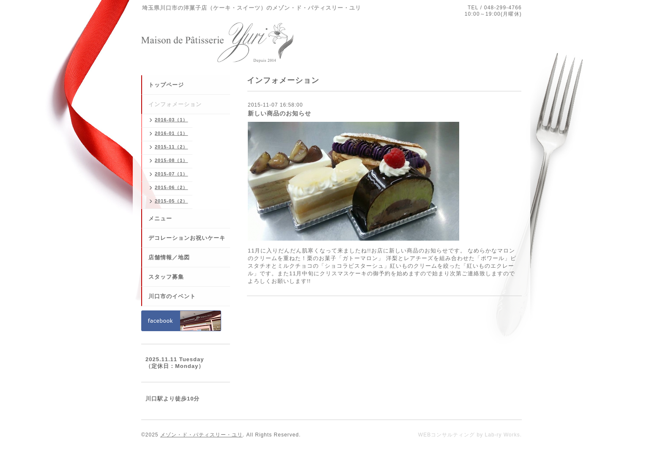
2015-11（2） (171, 146)
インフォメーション (175, 104)
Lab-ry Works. (503, 435)
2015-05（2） (171, 200)
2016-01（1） (171, 133)
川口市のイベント (172, 296)
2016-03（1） (171, 119)
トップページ (166, 85)
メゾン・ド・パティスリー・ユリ (201, 435)
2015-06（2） (171, 187)
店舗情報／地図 (169, 257)
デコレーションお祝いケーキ (186, 238)
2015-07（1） (171, 173)
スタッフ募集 (166, 277)
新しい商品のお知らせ (279, 113)
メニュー (160, 218)
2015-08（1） (171, 160)
